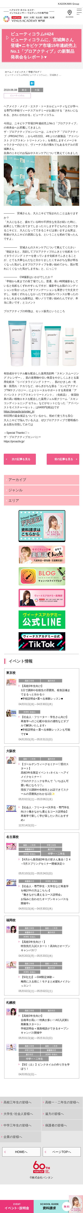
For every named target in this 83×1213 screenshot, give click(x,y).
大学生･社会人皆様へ (18, 1114)
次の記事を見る (21, 459)
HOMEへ (21, 1152)
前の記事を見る (63, 459)
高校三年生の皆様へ (17, 1102)
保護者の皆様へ (56, 1125)
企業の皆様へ (13, 1137)
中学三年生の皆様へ (17, 1125)
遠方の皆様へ (54, 1114)
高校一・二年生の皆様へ (62, 1102)
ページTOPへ (61, 1152)
